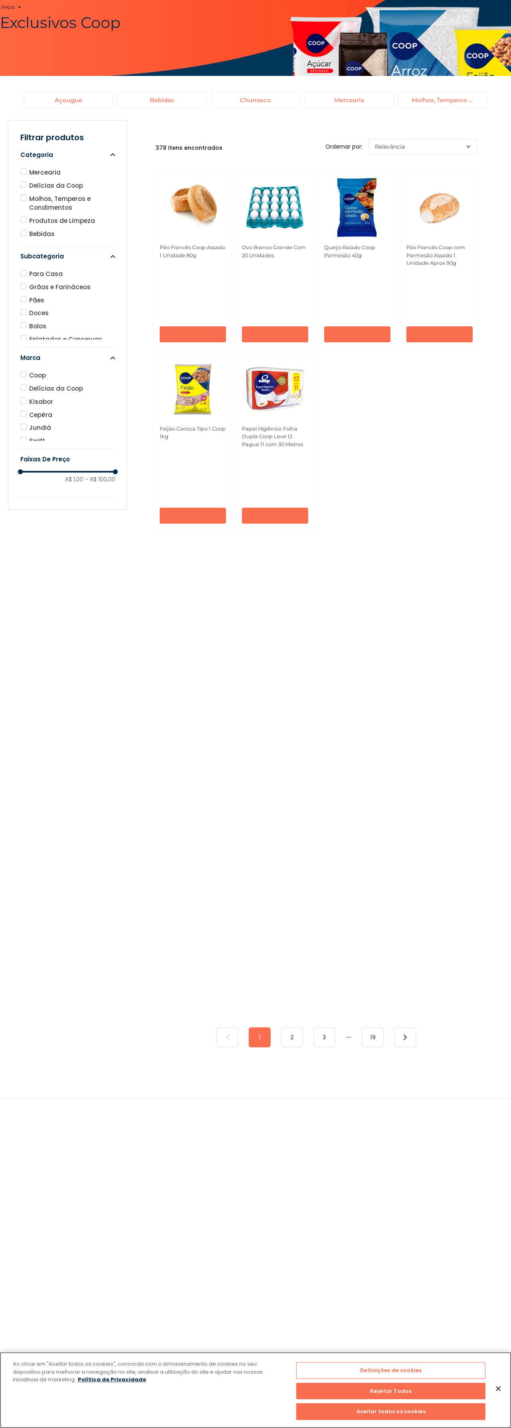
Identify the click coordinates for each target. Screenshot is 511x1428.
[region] (255, 1390)
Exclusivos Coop (43, 7)
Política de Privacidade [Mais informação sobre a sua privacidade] (112, 1379)
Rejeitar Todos (391, 1391)
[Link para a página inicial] (9, 7)
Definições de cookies (391, 1370)
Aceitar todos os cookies (391, 1411)
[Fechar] (498, 1389)
